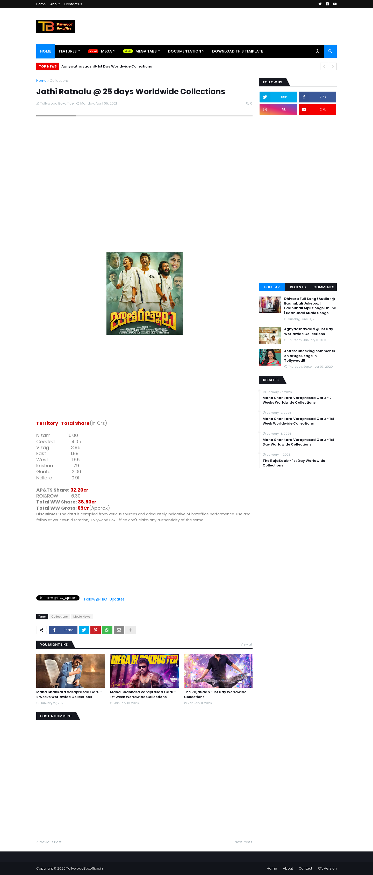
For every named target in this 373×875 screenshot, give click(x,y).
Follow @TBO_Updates (104, 599)
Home (41, 4)
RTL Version (327, 868)
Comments (323, 287)
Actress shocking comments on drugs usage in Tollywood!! (309, 356)
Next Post (242, 842)
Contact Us (73, 4)
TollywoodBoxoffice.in (84, 868)
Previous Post (50, 842)
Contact (305, 868)
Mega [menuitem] (106, 51)
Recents (298, 287)
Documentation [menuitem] (184, 51)
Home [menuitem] (45, 51)
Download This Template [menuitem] (237, 51)
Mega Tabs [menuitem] (146, 51)
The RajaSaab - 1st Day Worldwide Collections (215, 694)
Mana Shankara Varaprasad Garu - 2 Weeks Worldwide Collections (69, 694)
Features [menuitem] (68, 51)
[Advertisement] (144, 378)
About (55, 4)
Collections (59, 80)
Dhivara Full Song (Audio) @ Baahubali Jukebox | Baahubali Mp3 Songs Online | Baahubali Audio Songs (310, 305)
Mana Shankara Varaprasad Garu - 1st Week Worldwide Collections (143, 694)
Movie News (82, 616)
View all (247, 644)
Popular (272, 287)
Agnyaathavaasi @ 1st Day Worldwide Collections (106, 66)
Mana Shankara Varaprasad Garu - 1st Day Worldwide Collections (298, 442)
